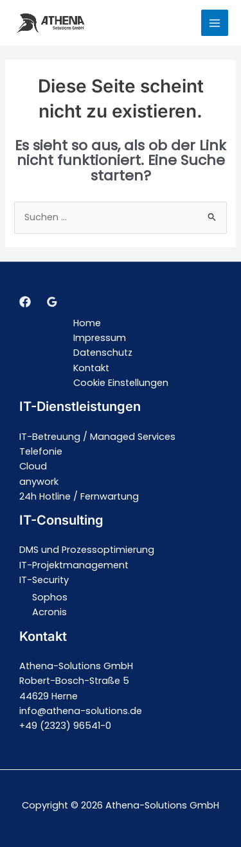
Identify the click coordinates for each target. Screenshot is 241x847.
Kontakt (91, 368)
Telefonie (40, 451)
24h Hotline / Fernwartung (79, 496)
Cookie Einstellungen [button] (120, 382)
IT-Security (44, 579)
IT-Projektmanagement (74, 565)
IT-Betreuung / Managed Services (97, 436)
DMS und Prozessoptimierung (86, 549)
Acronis (49, 612)
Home (87, 323)
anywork (38, 481)
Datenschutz (102, 352)
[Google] (52, 302)
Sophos (49, 597)
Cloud (33, 466)
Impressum (99, 337)
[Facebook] (25, 302)
